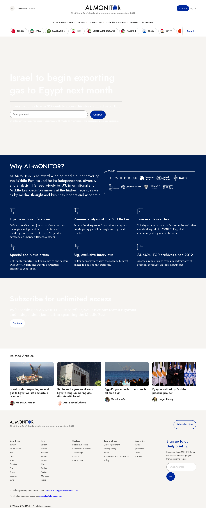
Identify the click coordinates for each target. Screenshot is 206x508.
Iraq (43, 440)
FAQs (106, 452)
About (137, 444)
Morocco (45, 475)
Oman (44, 448)
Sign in (193, 9)
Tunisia (44, 472)
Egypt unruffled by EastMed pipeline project (169, 391)
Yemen (44, 460)
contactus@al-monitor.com (50, 495)
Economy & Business (115, 23)
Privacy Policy (110, 448)
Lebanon (13, 475)
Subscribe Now (185, 424)
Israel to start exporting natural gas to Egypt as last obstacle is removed (29, 392)
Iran (11, 452)
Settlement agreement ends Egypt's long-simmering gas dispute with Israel (75, 392)
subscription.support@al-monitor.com (62, 490)
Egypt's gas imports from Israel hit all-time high (126, 391)
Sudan (44, 468)
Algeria (44, 479)
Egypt (12, 468)
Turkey (13, 444)
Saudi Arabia (15, 448)
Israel (12, 460)
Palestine (13, 464)
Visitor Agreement (112, 444)
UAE (12, 456)
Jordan (44, 444)
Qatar (12, 472)
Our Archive (77, 460)
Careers (138, 456)
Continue (17, 323)
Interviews (147, 23)
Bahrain (44, 452)
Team (137, 452)
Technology (95, 23)
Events (32, 9)
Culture (81, 23)
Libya (43, 464)
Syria (12, 479)
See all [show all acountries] (190, 31)
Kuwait (44, 456)
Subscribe (183, 9)
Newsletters (22, 9)
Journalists (139, 448)
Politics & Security (63, 23)
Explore (134, 23)
